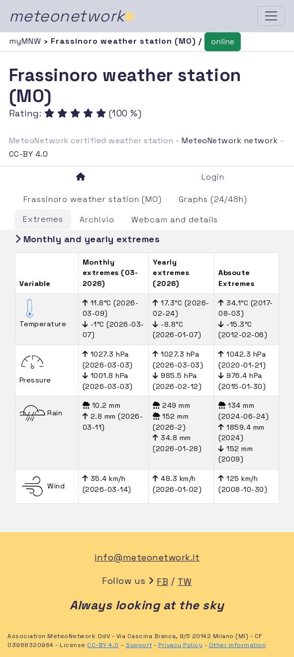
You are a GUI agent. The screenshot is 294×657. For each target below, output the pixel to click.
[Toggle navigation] (271, 16)
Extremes (43, 219)
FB (162, 581)
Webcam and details (174, 219)
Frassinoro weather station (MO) (92, 199)
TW (185, 581)
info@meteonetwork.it (147, 557)
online (222, 41)
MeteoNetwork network (230, 140)
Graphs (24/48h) (213, 199)
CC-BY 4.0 (28, 154)
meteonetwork (72, 16)
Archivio (97, 219)
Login (212, 177)
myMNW (26, 41)
